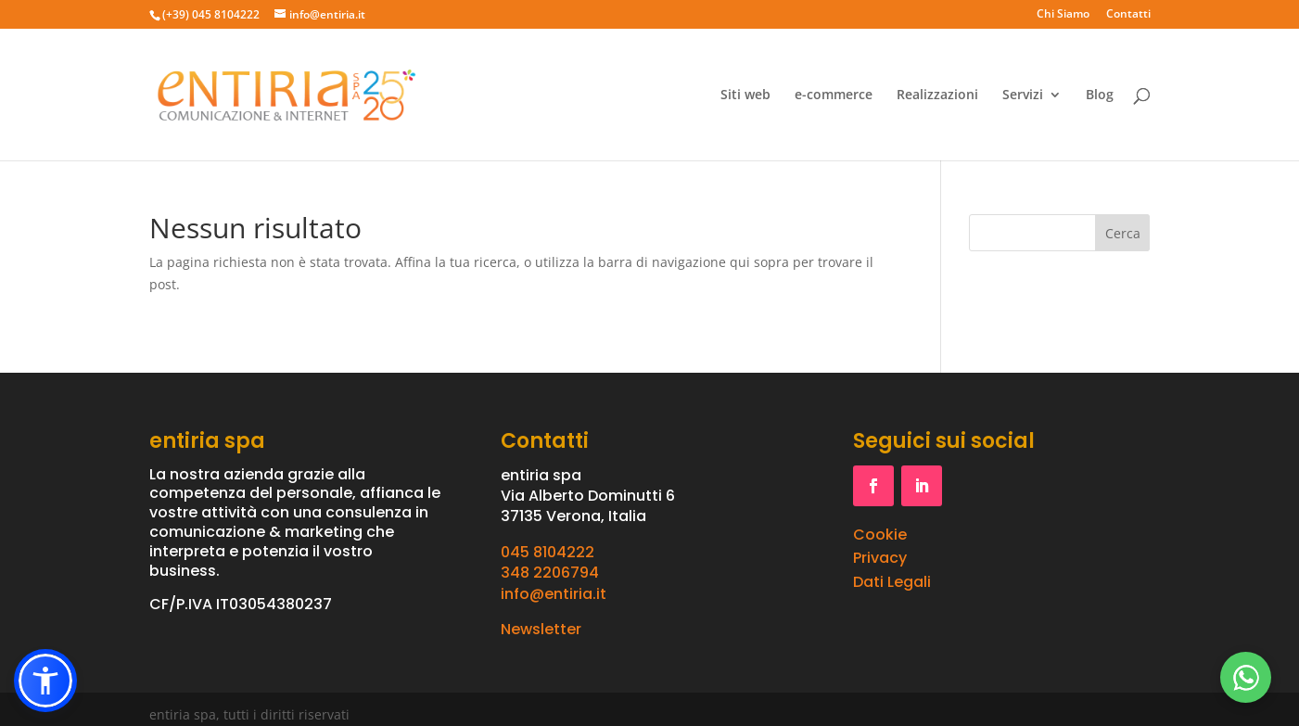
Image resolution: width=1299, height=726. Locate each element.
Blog (1100, 95)
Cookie (880, 534)
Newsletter (541, 629)
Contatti (1128, 14)
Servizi (1022, 95)
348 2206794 (550, 572)
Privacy (880, 557)
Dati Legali (892, 581)
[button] (45, 680)
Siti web (745, 95)
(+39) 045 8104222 (211, 14)
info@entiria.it (553, 594)
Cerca (1122, 233)
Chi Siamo (1063, 14)
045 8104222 (547, 552)
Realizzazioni (937, 95)
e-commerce (833, 95)
